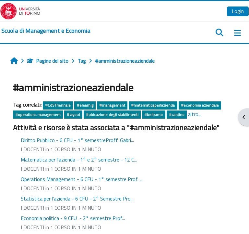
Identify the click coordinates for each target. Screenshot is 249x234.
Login (238, 11)
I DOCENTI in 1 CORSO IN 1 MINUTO (61, 149)
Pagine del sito (47, 61)
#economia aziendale (200, 105)
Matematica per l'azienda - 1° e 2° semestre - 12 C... (79, 159)
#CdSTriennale (58, 105)
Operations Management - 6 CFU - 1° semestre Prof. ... (82, 179)
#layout (73, 114)
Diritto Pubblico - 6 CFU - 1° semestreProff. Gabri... (77, 140)
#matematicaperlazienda (153, 105)
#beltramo (153, 114)
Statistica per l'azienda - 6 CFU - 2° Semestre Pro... (77, 198)
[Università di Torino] (20, 10)
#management (112, 105)
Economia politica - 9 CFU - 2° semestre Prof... (73, 218)
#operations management (38, 114)
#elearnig (85, 105)
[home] (45, 30)
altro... (194, 114)
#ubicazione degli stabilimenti (112, 114)
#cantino (176, 114)
